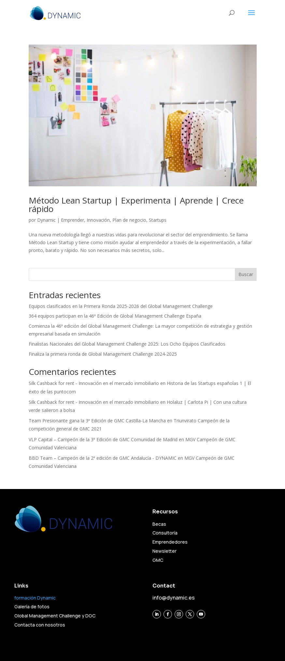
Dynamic (46, 220)
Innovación (98, 220)
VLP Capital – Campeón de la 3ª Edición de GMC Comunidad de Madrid (103, 439)
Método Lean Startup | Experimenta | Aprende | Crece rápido (136, 204)
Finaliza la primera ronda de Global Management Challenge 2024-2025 (103, 354)
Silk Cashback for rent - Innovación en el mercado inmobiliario (94, 383)
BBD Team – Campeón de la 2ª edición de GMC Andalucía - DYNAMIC (103, 458)
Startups (157, 220)
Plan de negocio (129, 220)
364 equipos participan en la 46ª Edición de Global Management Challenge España (115, 316)
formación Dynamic (35, 598)
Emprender (72, 220)
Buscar (245, 274)
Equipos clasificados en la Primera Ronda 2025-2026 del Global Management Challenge (121, 306)
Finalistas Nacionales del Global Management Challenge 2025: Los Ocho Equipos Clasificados (127, 344)
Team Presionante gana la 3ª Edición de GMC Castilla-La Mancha (97, 420)
